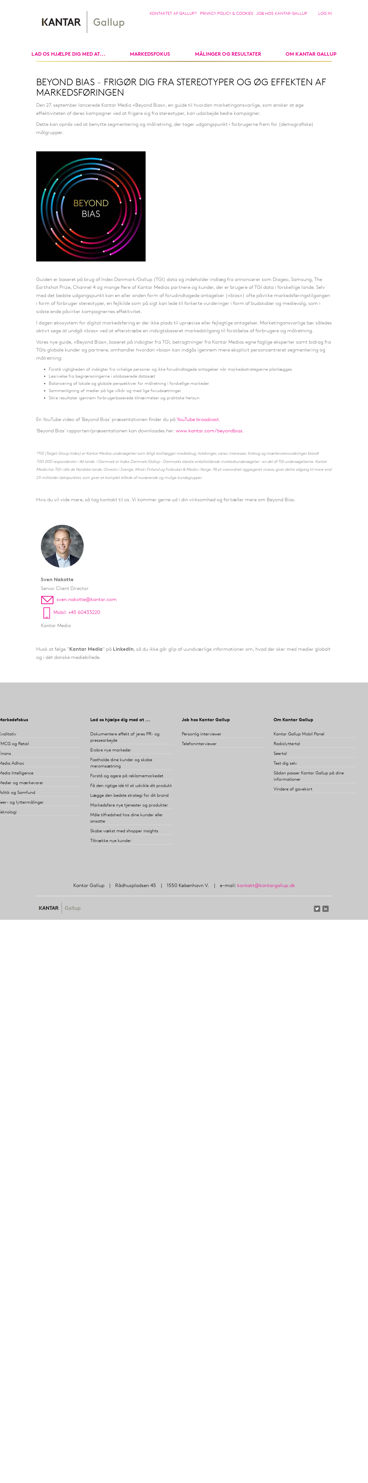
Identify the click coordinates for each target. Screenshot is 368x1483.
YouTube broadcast (198, 419)
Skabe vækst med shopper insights (124, 831)
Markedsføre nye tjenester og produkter (129, 805)
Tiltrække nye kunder (110, 841)
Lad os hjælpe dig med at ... (120, 720)
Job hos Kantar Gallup (281, 14)
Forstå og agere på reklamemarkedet (126, 776)
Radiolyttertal (287, 744)
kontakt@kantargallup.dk (266, 885)
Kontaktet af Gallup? (173, 14)
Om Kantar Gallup (311, 54)
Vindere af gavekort (293, 789)
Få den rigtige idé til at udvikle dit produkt (131, 786)
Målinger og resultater (228, 54)
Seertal (280, 753)
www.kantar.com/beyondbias (209, 431)
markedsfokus (150, 54)
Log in (325, 14)
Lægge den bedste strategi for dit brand (129, 795)
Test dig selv (285, 763)
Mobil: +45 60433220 (76, 612)
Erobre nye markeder (110, 750)
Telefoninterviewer (199, 744)
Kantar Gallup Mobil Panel (299, 734)
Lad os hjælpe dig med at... (68, 54)
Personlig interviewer (201, 734)
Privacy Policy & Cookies (226, 14)
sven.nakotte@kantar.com (87, 599)
